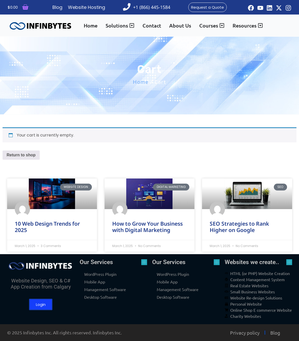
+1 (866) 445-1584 (151, 7)
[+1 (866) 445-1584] (127, 7)
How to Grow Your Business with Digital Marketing (147, 227)
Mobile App (94, 281)
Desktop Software (100, 296)
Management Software (105, 289)
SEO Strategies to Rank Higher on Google (239, 227)
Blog (275, 333)
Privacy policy (245, 333)
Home (140, 81)
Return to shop (21, 155)
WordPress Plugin (100, 274)
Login (41, 304)
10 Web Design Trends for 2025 (47, 227)
